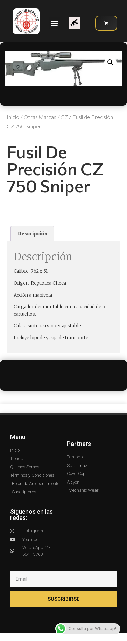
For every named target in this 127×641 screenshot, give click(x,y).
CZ (64, 117)
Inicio (13, 117)
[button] (54, 23)
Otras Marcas (40, 117)
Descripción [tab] (32, 233)
